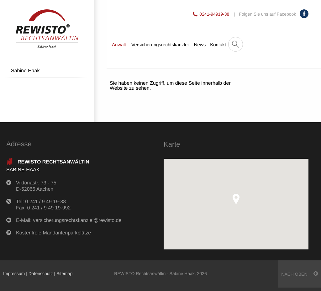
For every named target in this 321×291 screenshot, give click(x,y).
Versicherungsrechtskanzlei (160, 45)
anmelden (28, 278)
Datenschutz (41, 273)
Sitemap (64, 273)
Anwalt (119, 45)
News (200, 45)
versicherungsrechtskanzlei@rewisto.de (77, 220)
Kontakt (218, 45)
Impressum (14, 273)
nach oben (299, 274)
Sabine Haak (25, 70)
